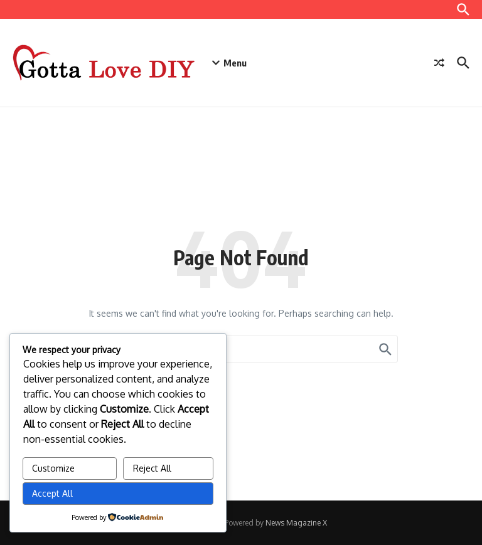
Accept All (52, 493)
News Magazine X (296, 522)
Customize (53, 468)
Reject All (152, 468)
